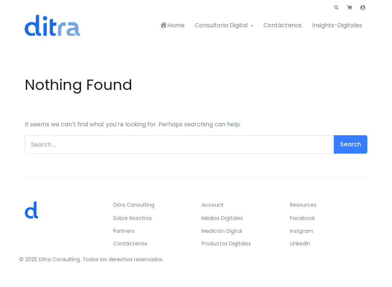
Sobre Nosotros (132, 218)
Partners (123, 231)
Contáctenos (130, 243)
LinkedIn (300, 243)
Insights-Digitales (337, 25)
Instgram (301, 231)
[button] (336, 7)
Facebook (302, 218)
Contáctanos (282, 25)
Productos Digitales (226, 243)
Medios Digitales (222, 218)
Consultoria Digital (221, 25)
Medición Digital (222, 231)
